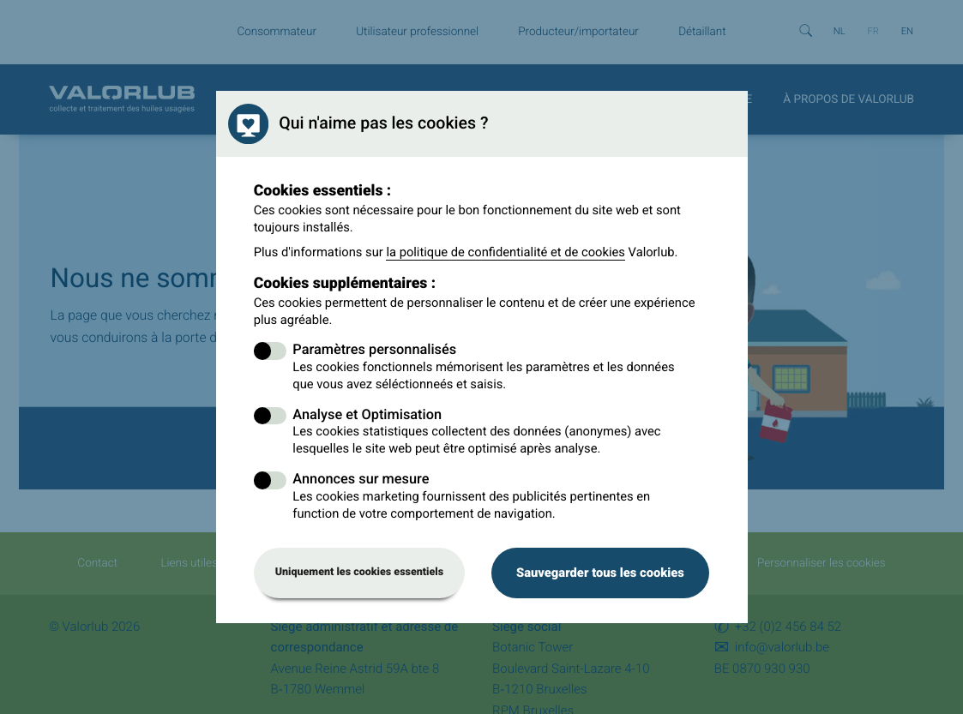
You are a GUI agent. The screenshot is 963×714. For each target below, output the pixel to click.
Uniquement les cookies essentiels (359, 572)
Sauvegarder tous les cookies (600, 572)
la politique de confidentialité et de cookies (505, 252)
